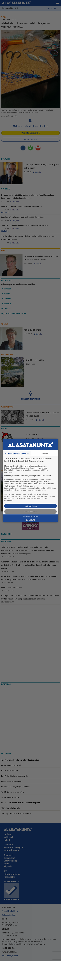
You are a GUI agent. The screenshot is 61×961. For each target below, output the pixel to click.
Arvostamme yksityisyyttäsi (16, 453)
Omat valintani (30, 511)
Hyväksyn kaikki (30, 506)
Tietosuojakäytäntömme (30, 516)
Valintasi (44, 453)
